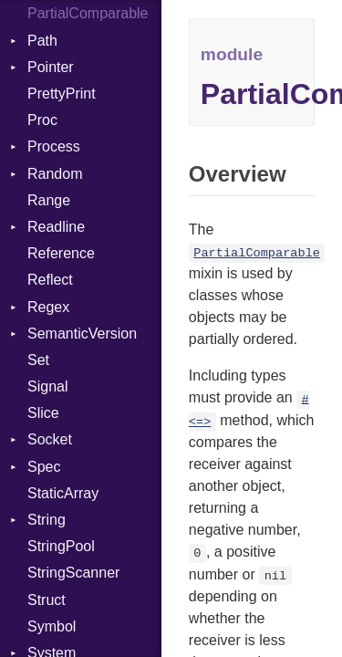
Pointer (50, 67)
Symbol (51, 626)
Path (42, 40)
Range (48, 200)
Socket (49, 439)
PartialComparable (88, 13)
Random (54, 174)
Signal (47, 386)
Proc (42, 120)
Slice (43, 413)
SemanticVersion (82, 333)
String (46, 519)
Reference (61, 253)
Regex (48, 307)
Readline (56, 227)
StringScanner (73, 572)
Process (53, 146)
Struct (46, 600)
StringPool (61, 546)
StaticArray (62, 493)
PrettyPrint (61, 93)
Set (38, 360)
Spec (43, 466)
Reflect (50, 279)
